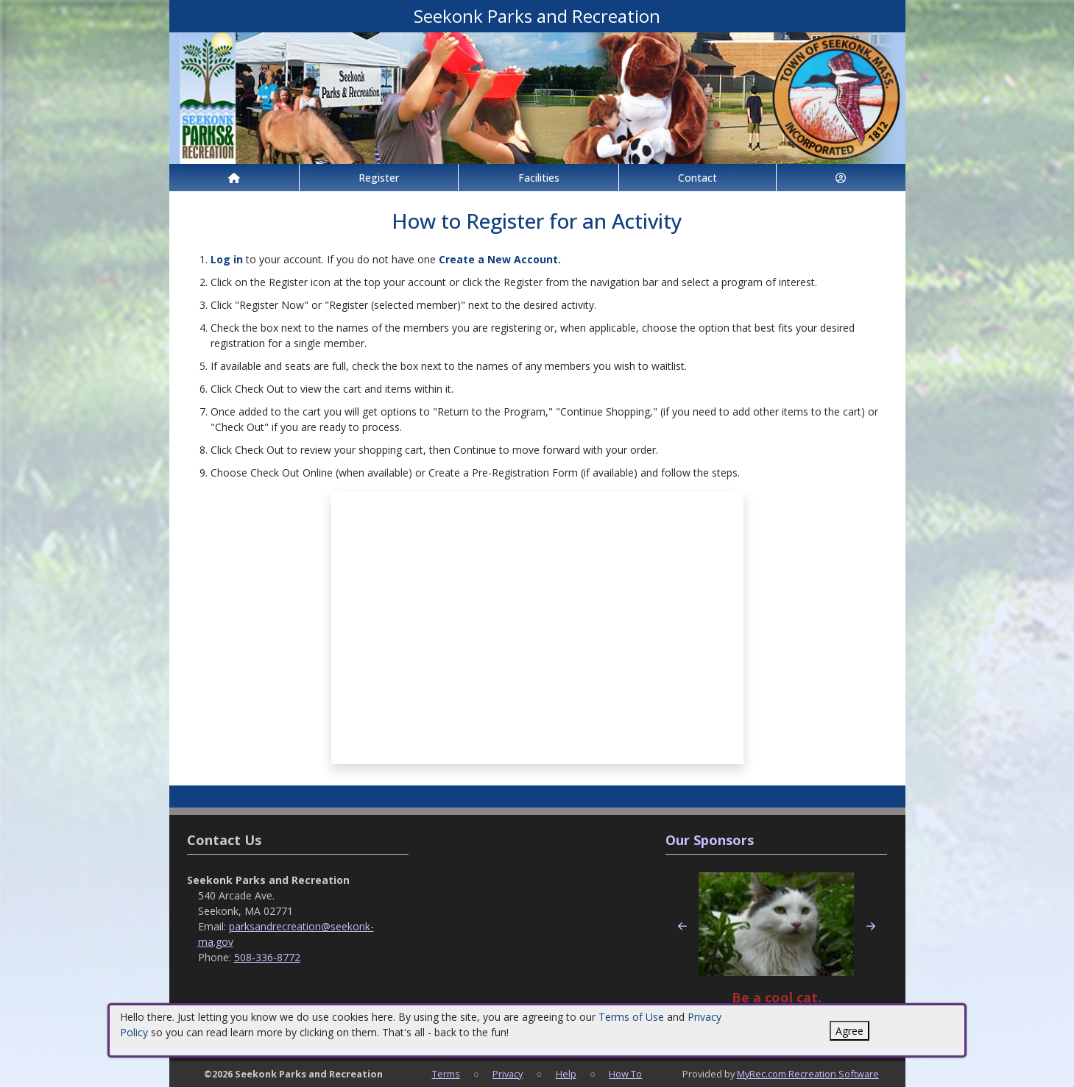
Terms (446, 1073)
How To (625, 1073)
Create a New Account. (500, 259)
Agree (849, 1031)
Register (378, 178)
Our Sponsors (709, 840)
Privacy (507, 1073)
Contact (697, 178)
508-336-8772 (267, 957)
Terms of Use (631, 1017)
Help (566, 1073)
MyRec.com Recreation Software (808, 1073)
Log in (227, 259)
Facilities (538, 178)
